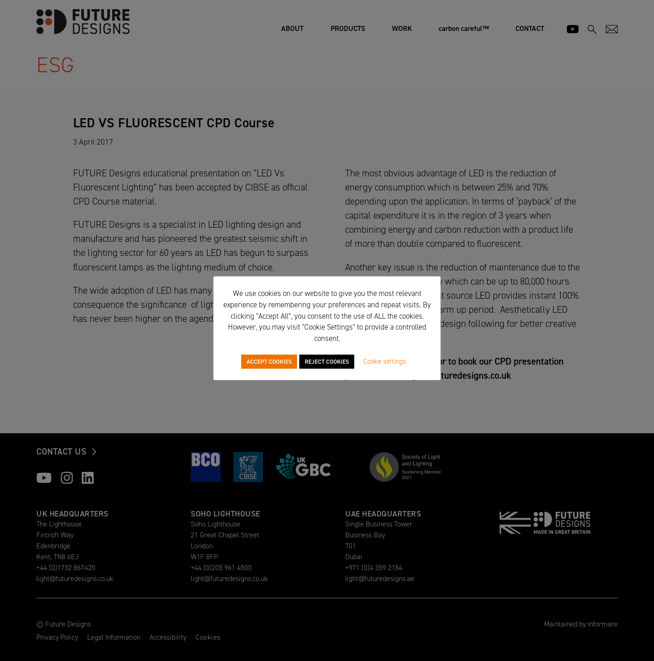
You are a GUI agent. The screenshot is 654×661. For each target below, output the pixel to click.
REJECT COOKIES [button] (327, 362)
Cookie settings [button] (384, 361)
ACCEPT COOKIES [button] (269, 362)
